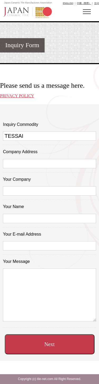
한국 (96, 3)
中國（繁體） (84, 3)
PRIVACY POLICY (17, 96)
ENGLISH (68, 3)
